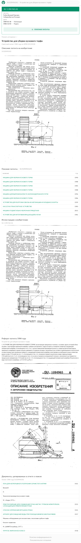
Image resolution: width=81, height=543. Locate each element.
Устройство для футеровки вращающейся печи (22, 215)
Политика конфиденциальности (40, 537)
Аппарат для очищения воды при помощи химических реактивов (29, 514)
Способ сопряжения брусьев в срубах (17, 510)
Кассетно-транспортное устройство (17, 206)
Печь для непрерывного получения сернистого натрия (24, 484)
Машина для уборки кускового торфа (18, 177)
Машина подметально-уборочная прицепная (21, 210)
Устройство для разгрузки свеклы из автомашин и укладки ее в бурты (30, 202)
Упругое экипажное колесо (14, 531)
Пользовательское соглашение (40, 540)
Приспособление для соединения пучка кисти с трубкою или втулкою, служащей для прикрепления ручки (31, 505)
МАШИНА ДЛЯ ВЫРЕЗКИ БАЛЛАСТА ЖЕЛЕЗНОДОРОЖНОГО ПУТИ (25, 194)
